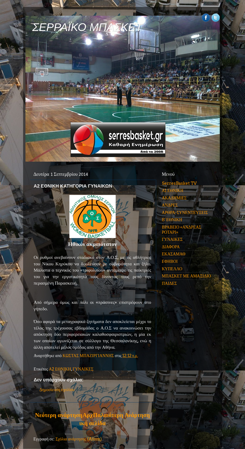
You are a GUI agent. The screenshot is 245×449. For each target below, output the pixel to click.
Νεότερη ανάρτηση (58, 414)
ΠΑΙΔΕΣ (169, 283)
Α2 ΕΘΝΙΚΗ (60, 369)
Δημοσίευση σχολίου (57, 389)
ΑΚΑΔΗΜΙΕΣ (174, 197)
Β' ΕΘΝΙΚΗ (172, 219)
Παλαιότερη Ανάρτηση (121, 414)
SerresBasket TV (179, 183)
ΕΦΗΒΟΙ (170, 261)
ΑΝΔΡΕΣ (170, 205)
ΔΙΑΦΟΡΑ (171, 246)
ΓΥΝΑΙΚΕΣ (83, 369)
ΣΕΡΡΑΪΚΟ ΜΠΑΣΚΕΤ (87, 27)
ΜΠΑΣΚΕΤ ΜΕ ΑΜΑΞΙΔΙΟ (186, 275)
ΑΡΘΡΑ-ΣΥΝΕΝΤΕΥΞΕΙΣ (185, 212)
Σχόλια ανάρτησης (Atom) (79, 438)
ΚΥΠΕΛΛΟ (172, 268)
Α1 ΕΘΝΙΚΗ (172, 190)
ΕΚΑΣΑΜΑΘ (174, 253)
